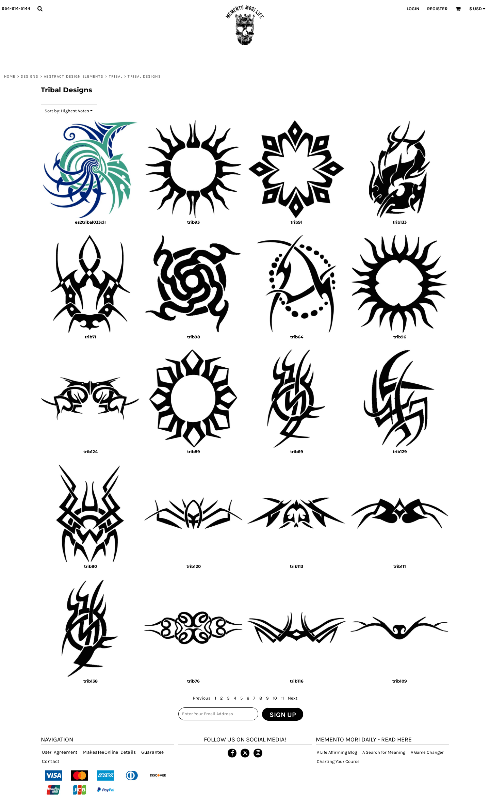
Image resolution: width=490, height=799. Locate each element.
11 (282, 698)
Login (413, 8)
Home (9, 76)
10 (275, 698)
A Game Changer (427, 752)
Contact (50, 761)
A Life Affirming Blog (337, 752)
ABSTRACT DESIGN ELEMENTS (73, 76)
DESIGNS (30, 76)
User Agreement (59, 752)
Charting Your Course (338, 761)
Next (292, 698)
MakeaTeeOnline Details (109, 752)
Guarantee (152, 752)
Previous (202, 698)
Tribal (116, 76)
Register (437, 8)
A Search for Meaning (383, 752)
